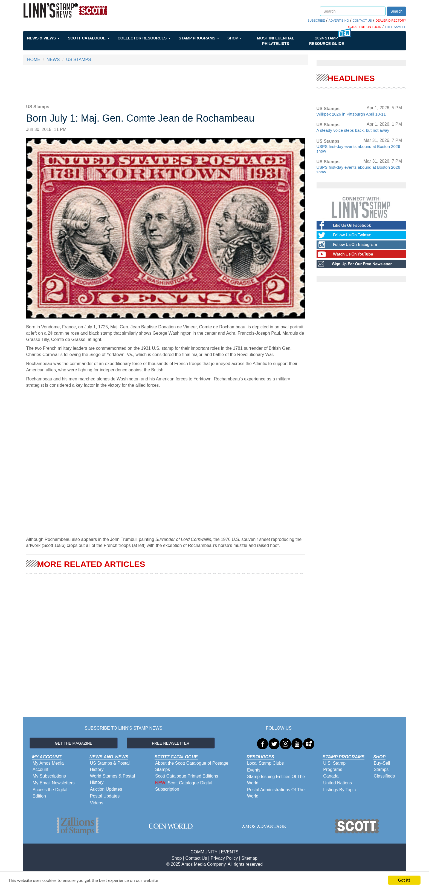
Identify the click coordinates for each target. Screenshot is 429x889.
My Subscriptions (49, 776)
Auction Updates (106, 789)
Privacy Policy (224, 858)
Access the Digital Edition (50, 792)
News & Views (43, 38)
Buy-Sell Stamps (382, 766)
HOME (33, 59)
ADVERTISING (339, 20)
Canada (330, 776)
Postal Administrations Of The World (276, 792)
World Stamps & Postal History (112, 779)
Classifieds (384, 776)
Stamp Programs (199, 38)
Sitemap (249, 858)
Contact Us (196, 858)
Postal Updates (105, 796)
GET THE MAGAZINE (73, 743)
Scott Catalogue (88, 38)
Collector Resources (144, 38)
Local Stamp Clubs (265, 763)
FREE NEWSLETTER (170, 743)
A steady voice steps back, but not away (353, 130)
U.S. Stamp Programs (334, 766)
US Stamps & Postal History (110, 766)
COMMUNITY (203, 852)
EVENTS (230, 852)
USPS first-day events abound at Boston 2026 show (358, 148)
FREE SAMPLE (395, 26)
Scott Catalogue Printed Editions (186, 776)
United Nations (337, 783)
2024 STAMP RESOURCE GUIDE (326, 41)
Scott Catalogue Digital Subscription (183, 786)
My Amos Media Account (48, 766)
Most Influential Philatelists (275, 41)
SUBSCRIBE (316, 20)
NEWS (53, 59)
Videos (96, 803)
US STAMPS (78, 59)
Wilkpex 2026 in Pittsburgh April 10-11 (351, 114)
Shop (234, 38)
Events (253, 770)
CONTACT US (362, 20)
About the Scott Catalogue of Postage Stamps (191, 766)
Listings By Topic (339, 789)
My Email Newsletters (54, 783)
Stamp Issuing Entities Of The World (276, 779)
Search (396, 11)
